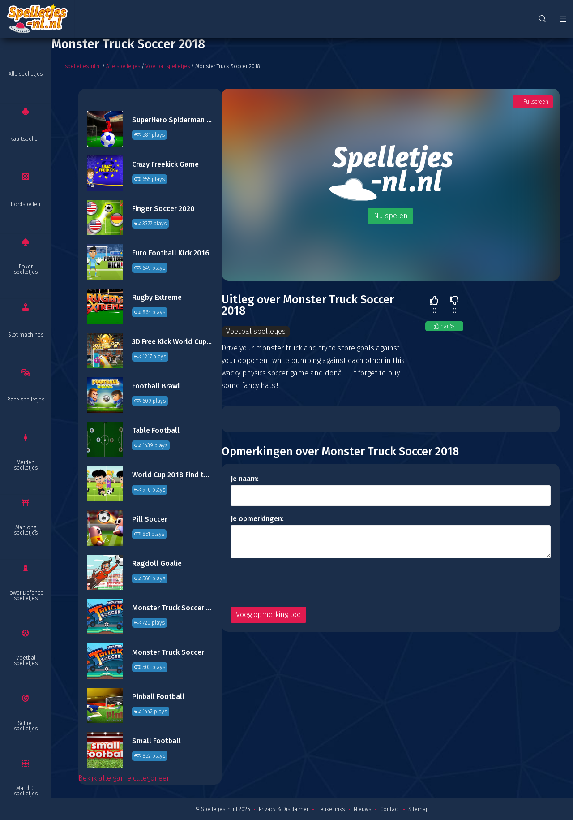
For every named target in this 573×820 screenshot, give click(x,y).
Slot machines (25, 335)
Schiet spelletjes (26, 726)
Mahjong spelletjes (26, 530)
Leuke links (331, 809)
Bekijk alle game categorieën (124, 778)
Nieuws (362, 809)
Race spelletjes (25, 400)
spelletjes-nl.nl (83, 66)
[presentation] (299, 582)
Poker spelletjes (26, 269)
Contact (389, 809)
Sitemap (418, 809)
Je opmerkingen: (257, 518)
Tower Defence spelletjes (25, 595)
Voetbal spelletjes (26, 660)
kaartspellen (25, 139)
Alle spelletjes (26, 74)
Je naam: (245, 479)
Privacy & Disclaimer (283, 809)
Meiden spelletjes (26, 465)
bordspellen (25, 204)
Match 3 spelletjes (26, 791)
